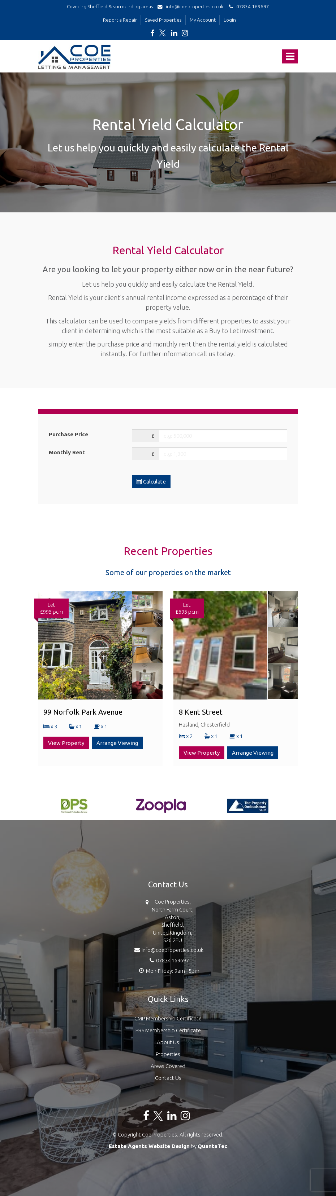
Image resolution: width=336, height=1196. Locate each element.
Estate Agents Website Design (149, 1146)
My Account (203, 20)
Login (230, 20)
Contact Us (168, 1078)
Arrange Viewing (117, 743)
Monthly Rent (67, 452)
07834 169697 (248, 6)
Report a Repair (120, 20)
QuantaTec (212, 1146)
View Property (66, 743)
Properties (168, 1054)
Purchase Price (68, 434)
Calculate (151, 481)
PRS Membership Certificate (168, 1030)
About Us (168, 1042)
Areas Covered (168, 1066)
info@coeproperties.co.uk (192, 6)
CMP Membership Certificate (168, 1018)
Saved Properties (163, 20)
